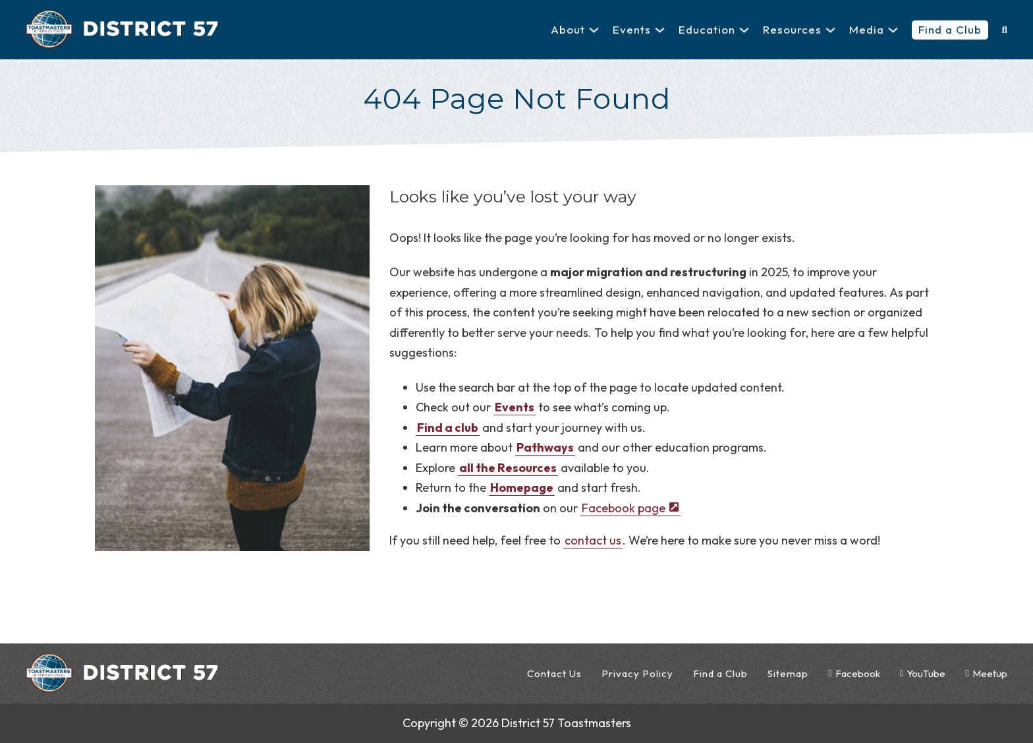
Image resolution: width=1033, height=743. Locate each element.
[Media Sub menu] (893, 30)
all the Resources (508, 467)
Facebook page (623, 508)
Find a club (447, 427)
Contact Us (554, 673)
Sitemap (788, 673)
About (568, 29)
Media (866, 29)
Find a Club (950, 29)
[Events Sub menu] (659, 30)
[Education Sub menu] (744, 30)
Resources (792, 29)
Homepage (521, 487)
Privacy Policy (637, 673)
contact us (593, 540)
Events (632, 29)
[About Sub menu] (594, 30)
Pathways (545, 447)
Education (707, 29)
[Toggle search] (1004, 29)
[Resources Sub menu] (830, 30)
